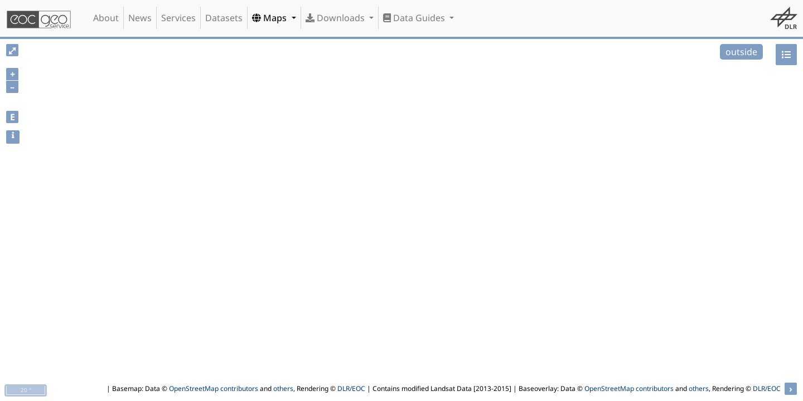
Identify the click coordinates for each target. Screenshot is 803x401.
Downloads (336, 18)
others (283, 388)
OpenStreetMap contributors (213, 388)
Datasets (224, 18)
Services (178, 18)
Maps (270, 18)
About (106, 18)
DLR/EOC (351, 388)
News (140, 18)
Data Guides (415, 18)
